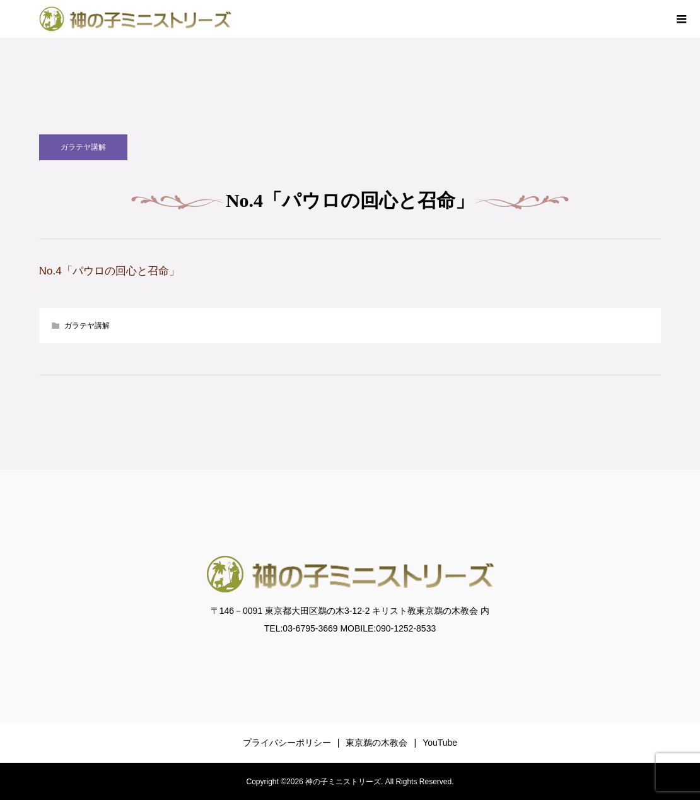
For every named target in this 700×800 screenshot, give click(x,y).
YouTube (440, 743)
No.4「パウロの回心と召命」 (109, 271)
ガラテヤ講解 (83, 147)
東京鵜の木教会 (376, 743)
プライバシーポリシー (287, 743)
